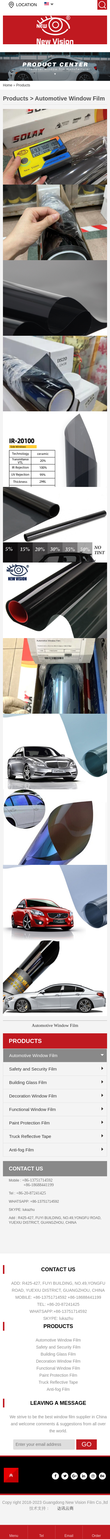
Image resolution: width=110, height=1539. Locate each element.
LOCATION (26, 4)
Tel (41, 1536)
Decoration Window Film (33, 1095)
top (11, 1475)
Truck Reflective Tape (30, 1136)
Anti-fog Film (21, 1149)
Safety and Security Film (33, 1068)
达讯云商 (65, 1508)
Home (7, 85)
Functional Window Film (32, 1109)
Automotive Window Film (55, 1025)
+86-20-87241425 (31, 1193)
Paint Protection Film (29, 1122)
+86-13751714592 (37, 1180)
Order (96, 1536)
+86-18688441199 (38, 1185)
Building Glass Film (28, 1082)
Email (69, 1536)
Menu (13, 1536)
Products (23, 85)
